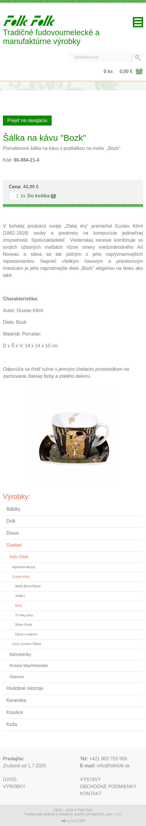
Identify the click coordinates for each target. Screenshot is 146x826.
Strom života (23, 624)
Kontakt (91, 793)
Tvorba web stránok (39, 814)
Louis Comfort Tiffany (26, 644)
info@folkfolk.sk (113, 765)
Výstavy (90, 779)
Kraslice (14, 712)
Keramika (16, 700)
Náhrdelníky (20, 654)
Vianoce (16, 676)
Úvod (9, 779)
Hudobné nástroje (24, 688)
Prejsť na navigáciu (27, 120)
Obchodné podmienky (108, 786)
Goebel (14, 545)
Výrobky (14, 786)
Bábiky (13, 509)
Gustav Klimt (21, 576)
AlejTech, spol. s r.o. (106, 814)
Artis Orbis (18, 556)
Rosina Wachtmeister (28, 665)
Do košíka (38, 195)
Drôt (10, 521)
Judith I (20, 596)
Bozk (18, 605)
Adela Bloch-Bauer (28, 586)
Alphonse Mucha (23, 567)
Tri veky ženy (24, 615)
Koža (11, 724)
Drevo (12, 533)
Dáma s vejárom (26, 634)
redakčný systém (72, 814)
